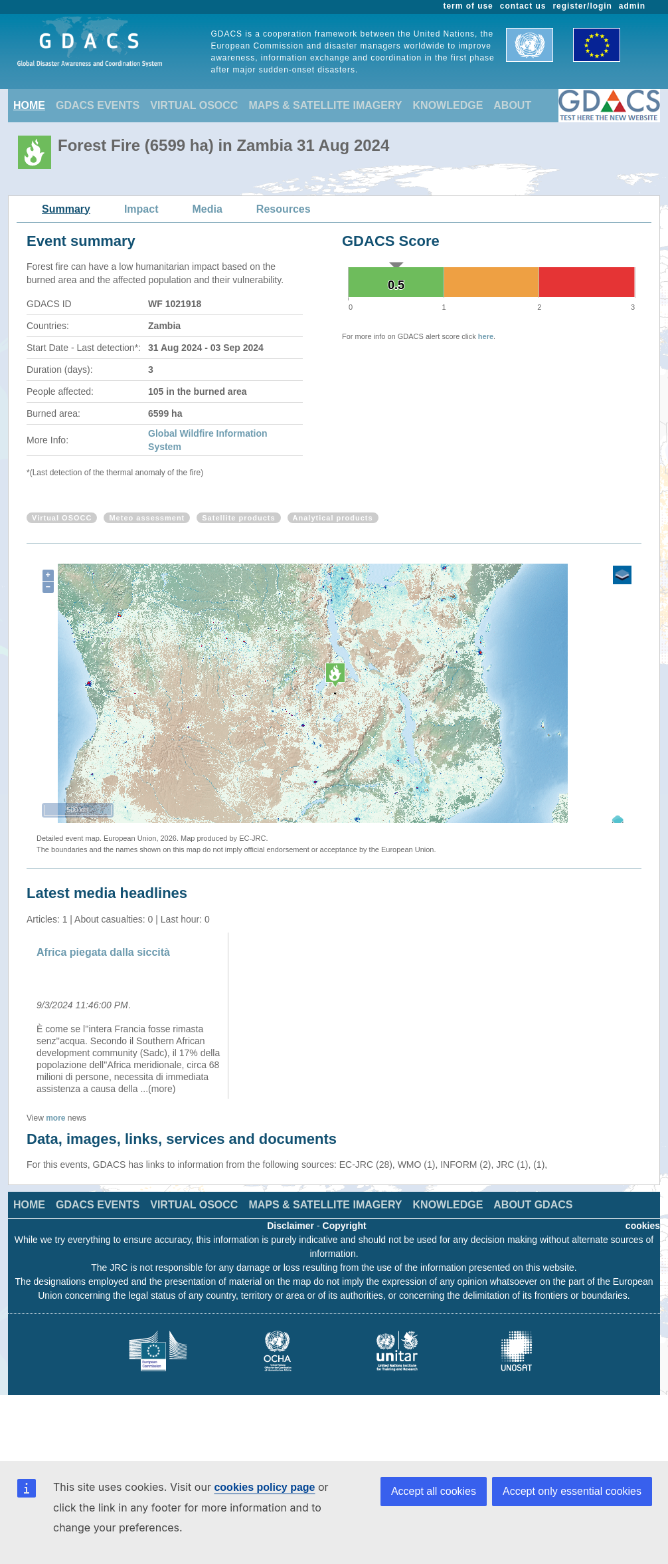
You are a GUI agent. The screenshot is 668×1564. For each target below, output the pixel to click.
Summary (66, 209)
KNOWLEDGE (448, 105)
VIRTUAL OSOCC (194, 105)
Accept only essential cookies (572, 1491)
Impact (141, 209)
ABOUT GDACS (532, 1204)
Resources (283, 209)
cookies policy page (264, 1487)
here (485, 336)
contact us (523, 6)
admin (632, 6)
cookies (643, 1225)
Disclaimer (290, 1225)
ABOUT (512, 105)
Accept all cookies (433, 1491)
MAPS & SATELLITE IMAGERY (325, 105)
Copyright (345, 1225)
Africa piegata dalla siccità (103, 952)
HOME (29, 105)
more (55, 1118)
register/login (582, 6)
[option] (129, 1016)
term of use (468, 6)
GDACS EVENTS (97, 105)
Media (207, 209)
